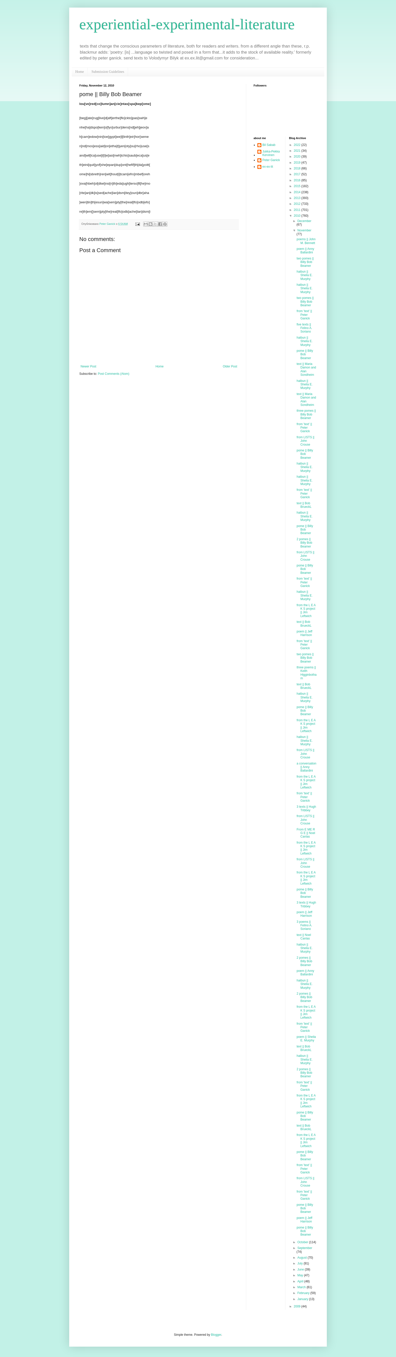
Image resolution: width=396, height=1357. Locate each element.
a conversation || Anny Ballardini (306, 767)
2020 (297, 156)
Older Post (230, 366)
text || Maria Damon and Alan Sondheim (306, 369)
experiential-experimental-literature (187, 24)
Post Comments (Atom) (113, 374)
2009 (297, 1306)
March (302, 1287)
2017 (297, 174)
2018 (297, 168)
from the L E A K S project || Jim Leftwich (305, 610)
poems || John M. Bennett (305, 241)
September (304, 1248)
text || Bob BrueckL (303, 505)
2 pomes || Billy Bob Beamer (304, 542)
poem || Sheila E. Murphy (306, 1038)
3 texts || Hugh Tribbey (306, 808)
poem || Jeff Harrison (304, 633)
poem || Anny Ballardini (305, 250)
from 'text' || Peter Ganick (304, 314)
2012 (297, 204)
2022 (297, 145)
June (301, 1269)
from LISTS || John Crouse (305, 440)
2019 (297, 162)
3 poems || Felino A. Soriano (304, 925)
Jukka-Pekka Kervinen (271, 153)
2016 (297, 180)
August (302, 1257)
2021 (297, 150)
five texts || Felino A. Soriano (304, 328)
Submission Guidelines (107, 72)
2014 (297, 192)
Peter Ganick (271, 160)
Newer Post (88, 366)
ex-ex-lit (267, 166)
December (304, 221)
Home (79, 72)
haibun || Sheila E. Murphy (304, 275)
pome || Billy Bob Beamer (304, 354)
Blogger (216, 1335)
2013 (297, 198)
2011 (297, 210)
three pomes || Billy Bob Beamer (306, 414)
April (300, 1281)
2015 (297, 186)
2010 (297, 215)
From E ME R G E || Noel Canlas (305, 833)
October (303, 1242)
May (300, 1275)
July (300, 1263)
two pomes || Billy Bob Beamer (305, 262)
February (303, 1293)
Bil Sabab (268, 145)
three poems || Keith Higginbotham (306, 673)
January (303, 1299)
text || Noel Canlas (303, 936)
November (304, 230)
